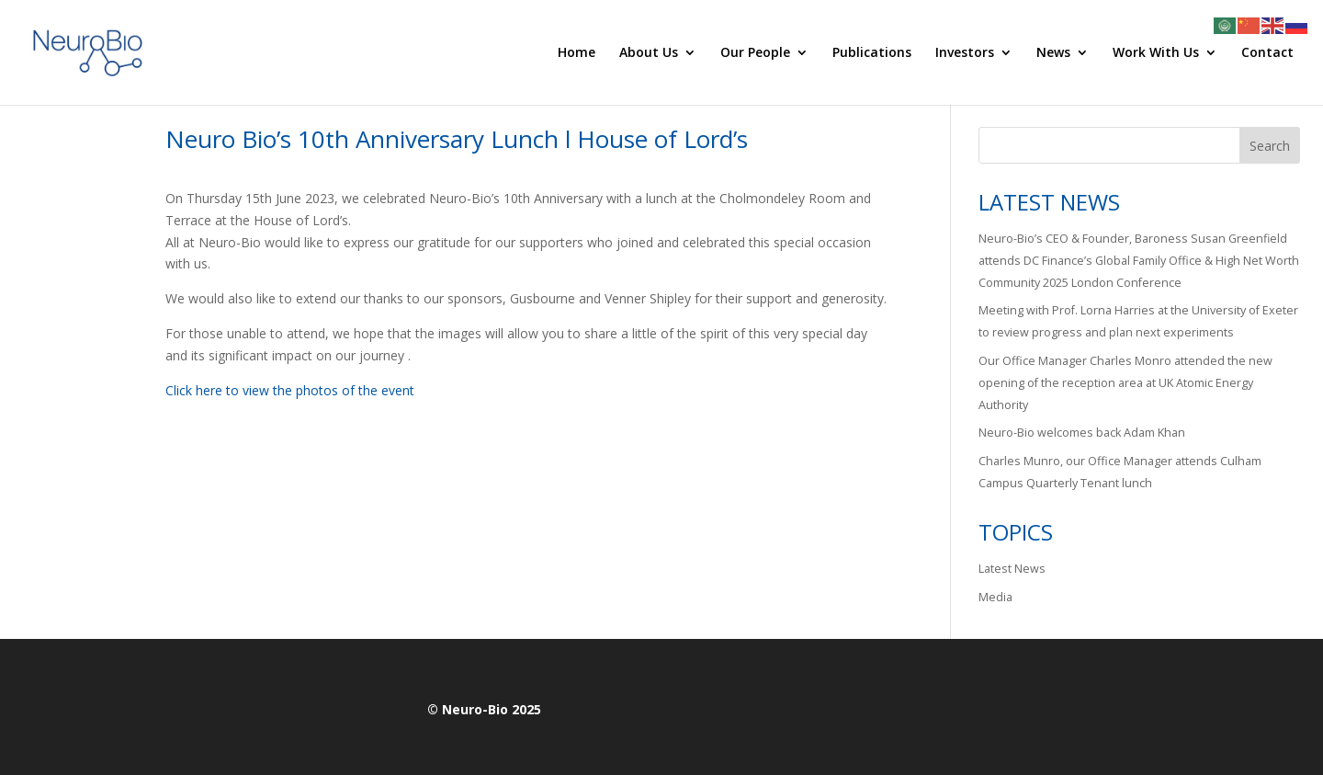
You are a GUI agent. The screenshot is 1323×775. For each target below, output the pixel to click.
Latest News (1012, 568)
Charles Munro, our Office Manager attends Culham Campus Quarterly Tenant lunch (1119, 472)
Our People (755, 53)
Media (995, 597)
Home (576, 53)
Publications (871, 53)
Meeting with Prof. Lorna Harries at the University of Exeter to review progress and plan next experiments (1138, 321)
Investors (964, 53)
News (1053, 53)
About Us (648, 53)
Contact (1267, 53)
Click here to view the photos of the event (289, 390)
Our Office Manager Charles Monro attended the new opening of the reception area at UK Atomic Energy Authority (1125, 383)
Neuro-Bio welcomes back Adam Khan (1081, 432)
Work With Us (1156, 53)
